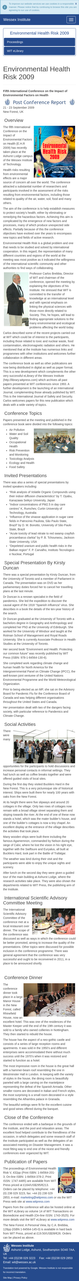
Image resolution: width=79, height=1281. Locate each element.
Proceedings (15, 42)
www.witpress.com (38, 1201)
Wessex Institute (17, 20)
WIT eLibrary (15, 51)
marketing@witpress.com (37, 1197)
